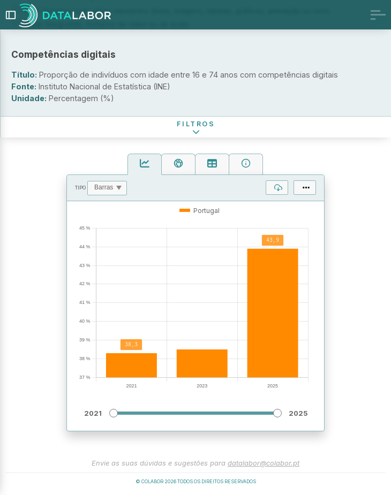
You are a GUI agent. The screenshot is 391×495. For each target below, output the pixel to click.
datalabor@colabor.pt (263, 463)
